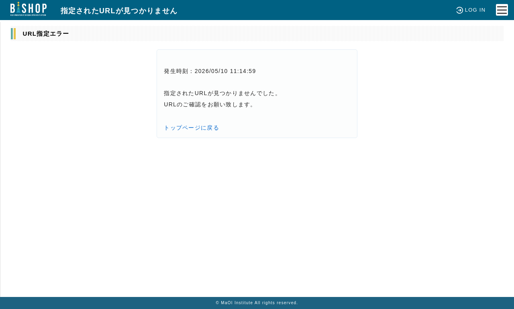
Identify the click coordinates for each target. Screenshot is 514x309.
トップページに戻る (191, 127)
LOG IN (470, 10)
